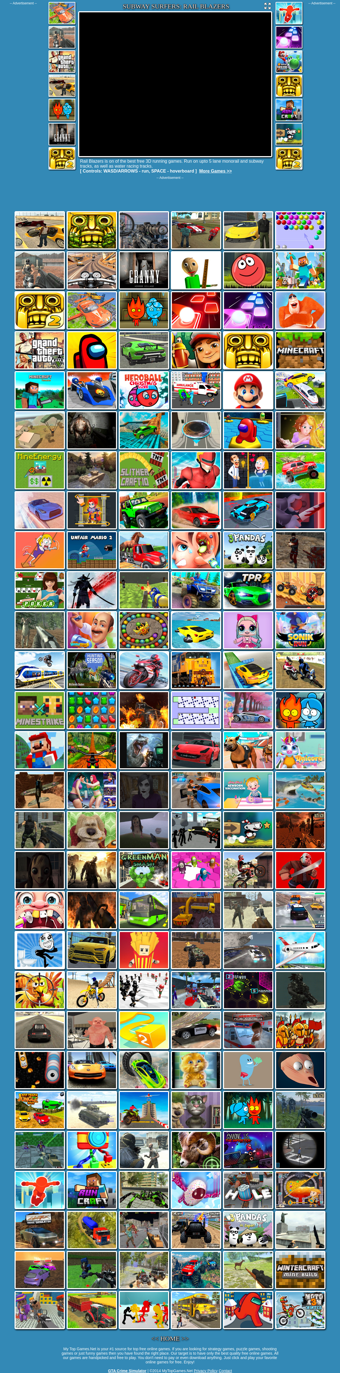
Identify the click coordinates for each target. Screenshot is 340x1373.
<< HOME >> (170, 1338)
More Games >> (215, 171)
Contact (225, 1371)
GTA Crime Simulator (127, 1371)
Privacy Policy (206, 1371)
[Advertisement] (23, 87)
